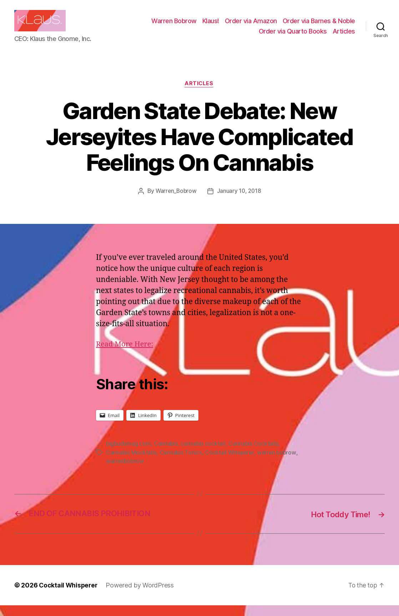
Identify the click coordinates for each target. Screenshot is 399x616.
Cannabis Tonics (181, 463)
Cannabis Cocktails (255, 454)
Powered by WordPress (141, 596)
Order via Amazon (251, 26)
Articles (344, 36)
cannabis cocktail (204, 454)
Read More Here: (126, 355)
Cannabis (167, 454)
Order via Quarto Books (293, 36)
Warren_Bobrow (176, 202)
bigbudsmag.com (128, 454)
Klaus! (210, 26)
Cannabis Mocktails (131, 463)
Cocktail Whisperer (231, 463)
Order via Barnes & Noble (319, 26)
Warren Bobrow (174, 26)
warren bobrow (279, 463)
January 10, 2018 (239, 202)
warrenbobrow (125, 472)
